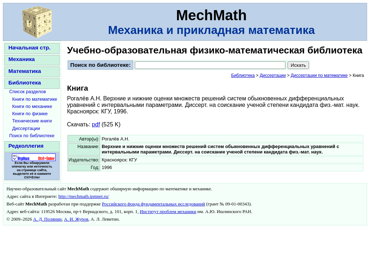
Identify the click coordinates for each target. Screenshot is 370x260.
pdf (96, 124)
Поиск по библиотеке (32, 135)
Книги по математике (34, 99)
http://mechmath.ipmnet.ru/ (83, 196)
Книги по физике (30, 113)
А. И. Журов (76, 219)
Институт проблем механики (168, 211)
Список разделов (27, 91)
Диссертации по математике (319, 75)
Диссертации (26, 128)
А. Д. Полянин (47, 219)
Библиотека (24, 82)
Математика (24, 71)
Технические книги (32, 121)
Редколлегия (25, 146)
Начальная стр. (29, 47)
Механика (21, 59)
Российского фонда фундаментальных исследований (153, 204)
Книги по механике (32, 106)
